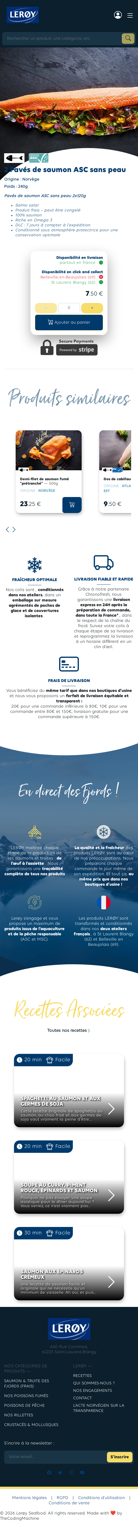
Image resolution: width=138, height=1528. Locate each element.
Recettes (82, 1376)
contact (82, 1398)
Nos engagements (92, 1391)
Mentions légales (29, 1498)
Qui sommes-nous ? (94, 1383)
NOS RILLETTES (18, 1415)
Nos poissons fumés (26, 1396)
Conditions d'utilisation (101, 1498)
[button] (69, 323)
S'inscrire (120, 1457)
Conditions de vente (69, 1503)
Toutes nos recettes (69, 1030)
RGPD (62, 1498)
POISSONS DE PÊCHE (24, 1406)
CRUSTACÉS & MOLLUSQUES (31, 1425)
